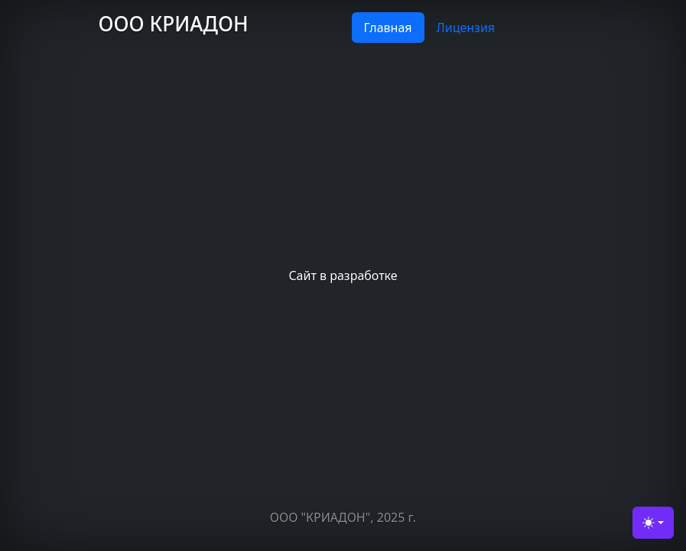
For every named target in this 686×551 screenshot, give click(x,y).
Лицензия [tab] (466, 27)
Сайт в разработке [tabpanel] (342, 275)
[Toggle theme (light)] (653, 523)
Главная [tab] (388, 27)
